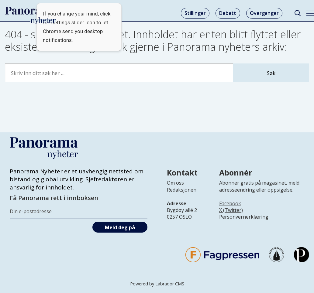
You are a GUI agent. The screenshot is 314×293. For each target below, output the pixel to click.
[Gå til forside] (31, 10)
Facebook (230, 203)
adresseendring (237, 189)
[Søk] (297, 13)
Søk (271, 73)
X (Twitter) (231, 210)
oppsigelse (279, 189)
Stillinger (195, 13)
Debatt (227, 13)
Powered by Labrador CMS (157, 284)
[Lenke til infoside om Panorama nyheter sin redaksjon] (181, 194)
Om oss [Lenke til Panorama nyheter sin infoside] (175, 182)
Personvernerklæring (243, 216)
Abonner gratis (236, 182)
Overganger (264, 13)
